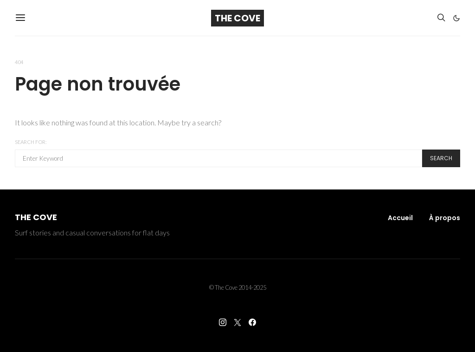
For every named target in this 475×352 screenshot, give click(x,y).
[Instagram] (222, 322)
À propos (444, 217)
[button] (456, 18)
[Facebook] (252, 322)
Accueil (400, 217)
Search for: (31, 142)
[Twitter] (237, 322)
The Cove (237, 18)
